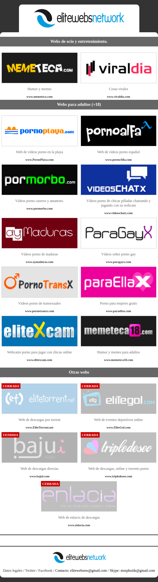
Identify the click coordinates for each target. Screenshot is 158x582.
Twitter (30, 570)
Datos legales (12, 570)
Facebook (45, 570)
